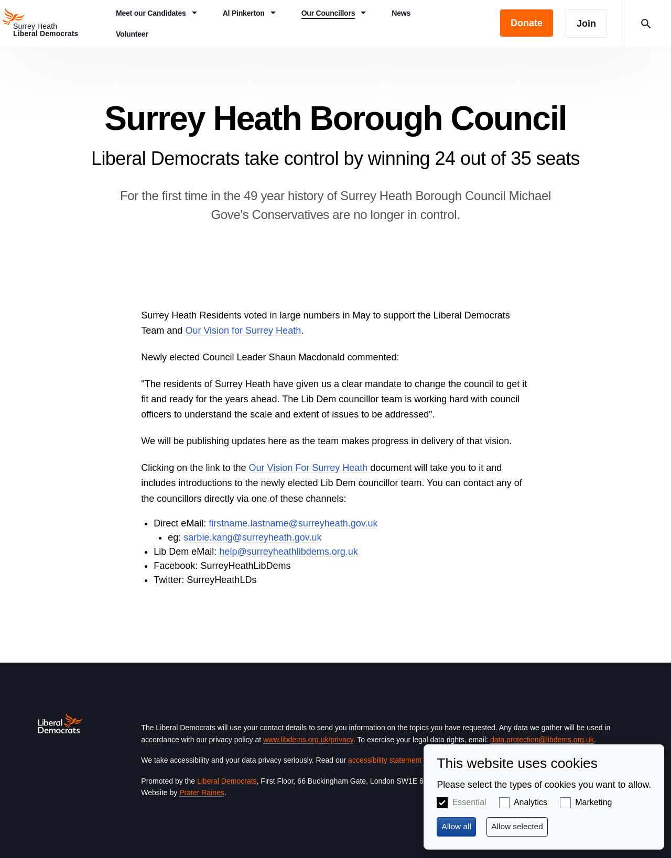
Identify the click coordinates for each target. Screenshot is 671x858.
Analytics (530, 802)
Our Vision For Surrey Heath (307, 468)
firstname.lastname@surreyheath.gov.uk (293, 523)
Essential (469, 802)
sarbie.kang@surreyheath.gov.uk (252, 537)
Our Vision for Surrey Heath (243, 330)
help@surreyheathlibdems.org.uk (288, 551)
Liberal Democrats (227, 781)
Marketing (593, 802)
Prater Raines (201, 792)
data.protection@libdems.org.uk (542, 739)
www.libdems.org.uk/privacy (308, 739)
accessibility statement (384, 760)
